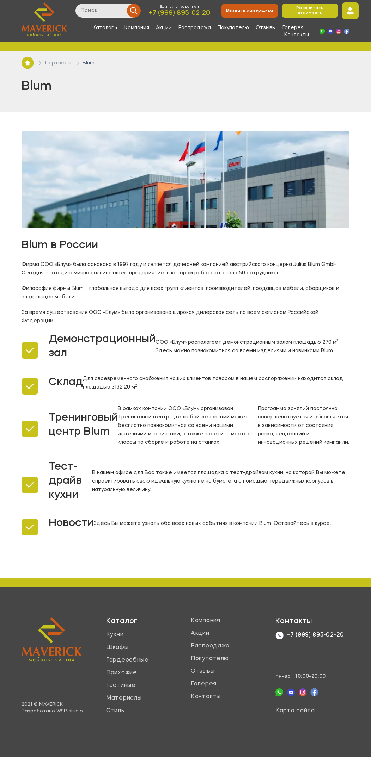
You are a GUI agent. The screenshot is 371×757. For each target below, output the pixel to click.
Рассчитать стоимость (310, 10)
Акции (164, 27)
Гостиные (121, 685)
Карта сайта (295, 711)
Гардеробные (127, 660)
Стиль (115, 711)
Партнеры (58, 63)
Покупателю (233, 27)
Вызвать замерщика (249, 11)
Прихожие (121, 673)
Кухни (115, 635)
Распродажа (194, 27)
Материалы (123, 698)
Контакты (296, 34)
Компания (136, 27)
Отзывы (266, 27)
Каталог (122, 621)
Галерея (293, 27)
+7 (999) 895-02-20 (179, 13)
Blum (89, 63)
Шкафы (117, 647)
